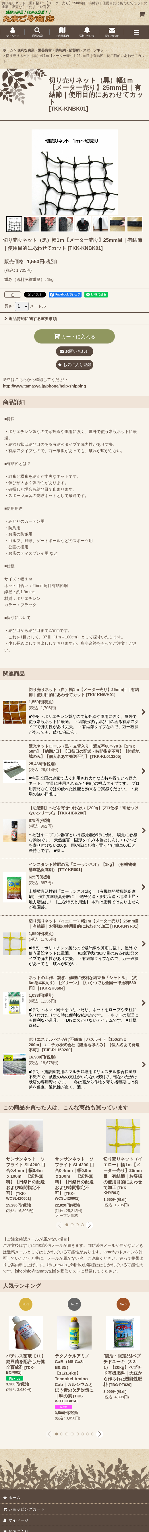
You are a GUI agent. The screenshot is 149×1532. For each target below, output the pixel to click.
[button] (37, 32)
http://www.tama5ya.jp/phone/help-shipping (44, 386)
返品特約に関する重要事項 (30, 318)
